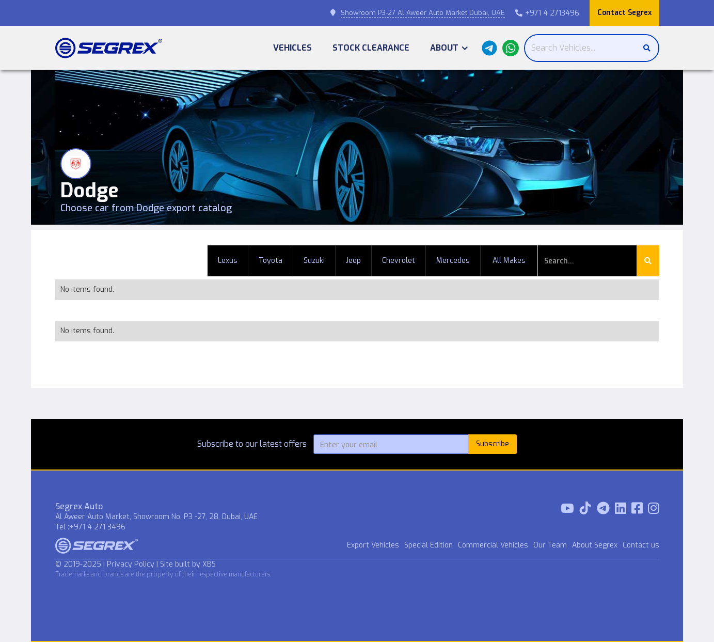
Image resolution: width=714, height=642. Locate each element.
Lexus (227, 260)
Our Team (550, 545)
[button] (449, 48)
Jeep (353, 260)
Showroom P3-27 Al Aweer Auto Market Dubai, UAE (423, 12)
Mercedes (453, 260)
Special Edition (428, 545)
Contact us (641, 545)
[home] (108, 48)
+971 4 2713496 (547, 13)
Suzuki (314, 260)
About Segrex (594, 545)
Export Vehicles (373, 545)
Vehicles (292, 47)
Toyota (270, 260)
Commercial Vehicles (493, 545)
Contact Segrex (624, 13)
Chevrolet (398, 260)
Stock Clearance (370, 47)
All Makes (509, 260)
